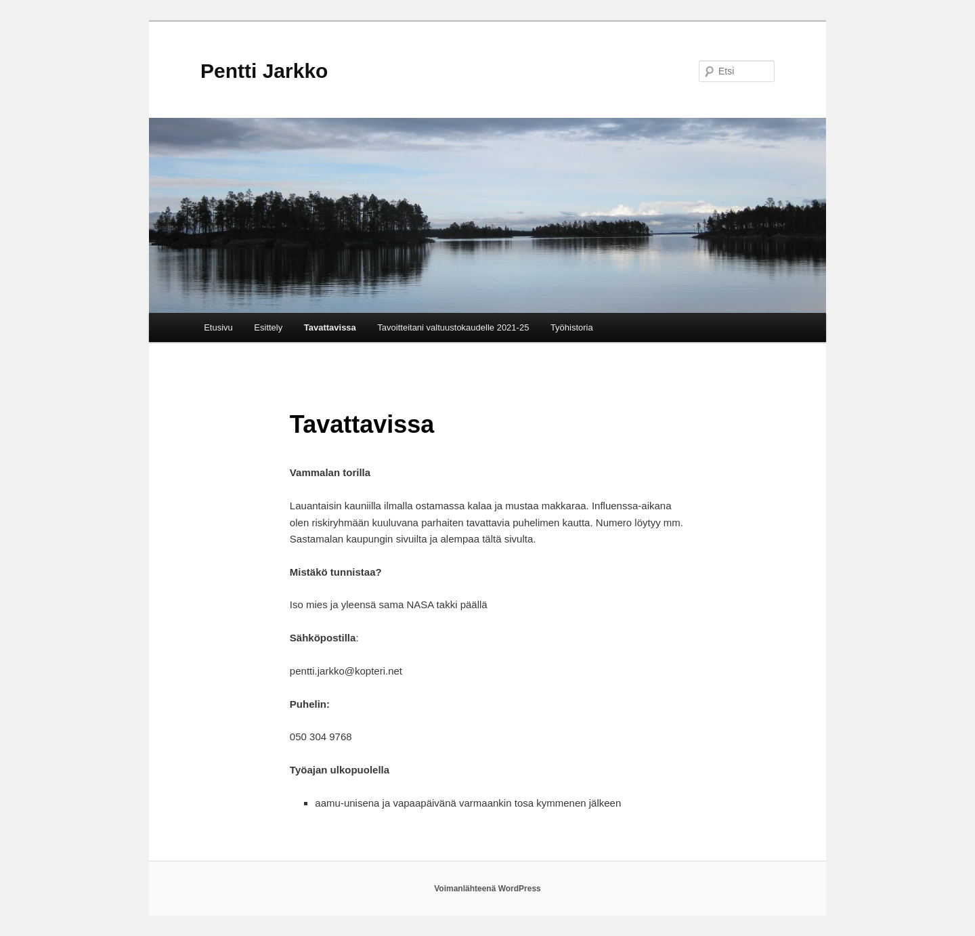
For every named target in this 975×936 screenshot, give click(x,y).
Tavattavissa (330, 327)
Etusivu (218, 327)
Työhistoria (571, 327)
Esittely (268, 327)
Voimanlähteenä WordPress (487, 888)
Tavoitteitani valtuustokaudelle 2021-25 (453, 327)
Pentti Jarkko (264, 71)
